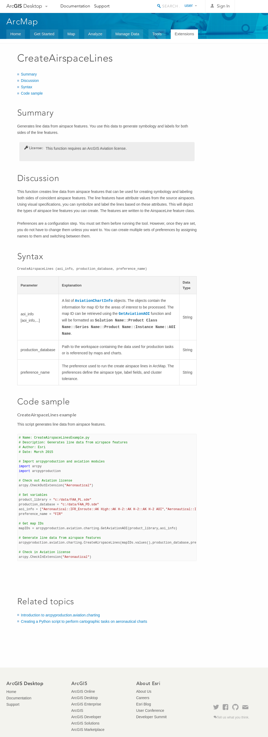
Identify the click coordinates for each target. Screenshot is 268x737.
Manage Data (127, 34)
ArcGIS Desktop (84, 698)
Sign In (223, 5)
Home (15, 34)
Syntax (26, 87)
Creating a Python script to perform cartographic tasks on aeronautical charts (84, 621)
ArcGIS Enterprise (86, 704)
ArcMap (22, 21)
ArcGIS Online (83, 691)
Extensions (184, 34)
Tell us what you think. (233, 717)
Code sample (32, 93)
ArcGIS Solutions (85, 723)
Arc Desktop (24, 6)
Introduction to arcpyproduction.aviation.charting (60, 615)
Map (71, 34)
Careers (143, 698)
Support (101, 5)
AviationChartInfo (94, 301)
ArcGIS (77, 710)
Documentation (75, 5)
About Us (144, 691)
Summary (29, 74)
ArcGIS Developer (86, 717)
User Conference (150, 710)
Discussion (30, 80)
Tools (157, 34)
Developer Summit (151, 717)
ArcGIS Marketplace (87, 729)
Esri (250, 6)
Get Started (44, 34)
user (188, 5)
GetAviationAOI (134, 314)
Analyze (95, 34)
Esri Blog (143, 704)
